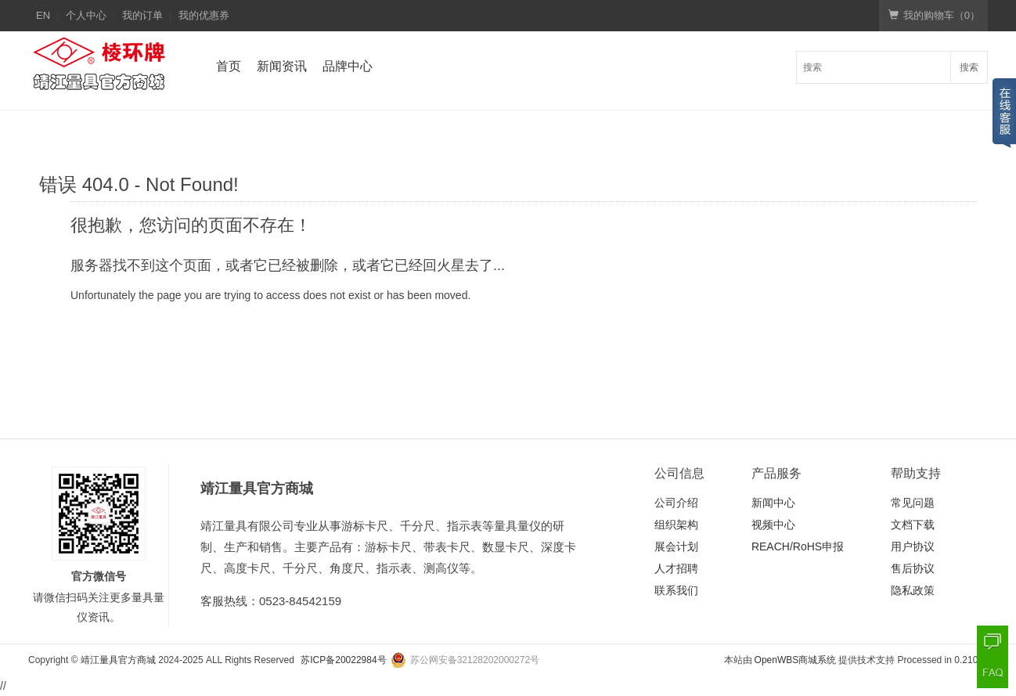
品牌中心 (347, 66)
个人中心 (86, 15)
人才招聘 (676, 568)
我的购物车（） (934, 15)
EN (43, 15)
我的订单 (142, 15)
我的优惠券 (203, 15)
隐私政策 (913, 590)
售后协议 (913, 568)
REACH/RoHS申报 (797, 546)
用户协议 (913, 546)
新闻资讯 (282, 66)
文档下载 (913, 524)
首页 (228, 66)
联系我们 (676, 590)
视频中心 (773, 524)
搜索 (969, 67)
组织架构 (676, 524)
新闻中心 (773, 502)
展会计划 (676, 546)
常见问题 (913, 502)
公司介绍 (676, 502)
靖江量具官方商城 (118, 660)
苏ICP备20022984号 (343, 660)
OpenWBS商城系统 (796, 660)
